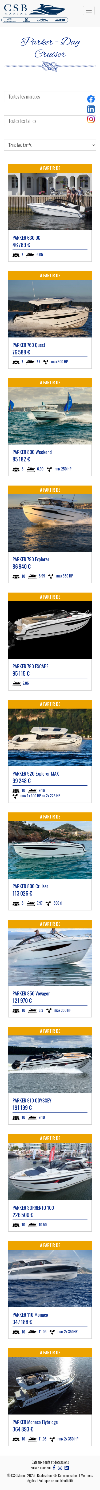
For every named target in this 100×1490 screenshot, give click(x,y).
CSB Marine (18, 1475)
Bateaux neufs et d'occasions (50, 1462)
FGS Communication (65, 1475)
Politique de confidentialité (56, 1480)
